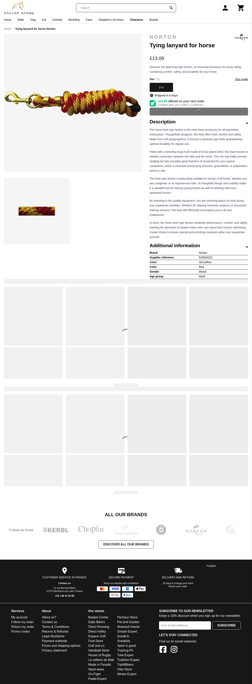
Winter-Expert (126, 674)
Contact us (64, 583)
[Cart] (241, 8)
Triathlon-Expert (128, 660)
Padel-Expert (97, 678)
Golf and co (96, 645)
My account (19, 617)
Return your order (178, 586)
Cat (44, 19)
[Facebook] (163, 650)
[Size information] (158, 79)
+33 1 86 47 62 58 (64, 596)
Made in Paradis (99, 664)
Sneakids (123, 641)
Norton (199, 37)
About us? (49, 617)
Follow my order (22, 622)
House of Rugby (99, 655)
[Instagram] (174, 650)
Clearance (136, 19)
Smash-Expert (127, 631)
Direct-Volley (97, 631)
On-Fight (94, 674)
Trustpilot (211, 566)
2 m (161, 87)
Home (7, 28)
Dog (33, 19)
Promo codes (20, 631)
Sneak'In (123, 636)
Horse (7, 19)
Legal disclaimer (53, 636)
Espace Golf (96, 636)
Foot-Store (95, 641)
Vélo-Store (124, 669)
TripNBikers (125, 664)
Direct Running (98, 626)
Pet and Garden (128, 622)
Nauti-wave (96, 669)
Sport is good (126, 645)
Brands (153, 19)
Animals (57, 19)
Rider (21, 19)
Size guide (241, 79)
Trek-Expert (125, 655)
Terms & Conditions (55, 626)
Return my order (22, 626)
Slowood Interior (128, 626)
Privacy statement (54, 650)
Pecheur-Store (127, 617)
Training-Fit (125, 650)
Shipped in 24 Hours (111, 19)
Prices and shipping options (61, 645)
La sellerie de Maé (101, 660)
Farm (89, 19)
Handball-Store (98, 650)
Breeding (74, 19)
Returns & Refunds (55, 631)
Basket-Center (98, 617)
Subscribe (226, 625)
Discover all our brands (126, 544)
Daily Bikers (96, 622)
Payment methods (54, 641)
